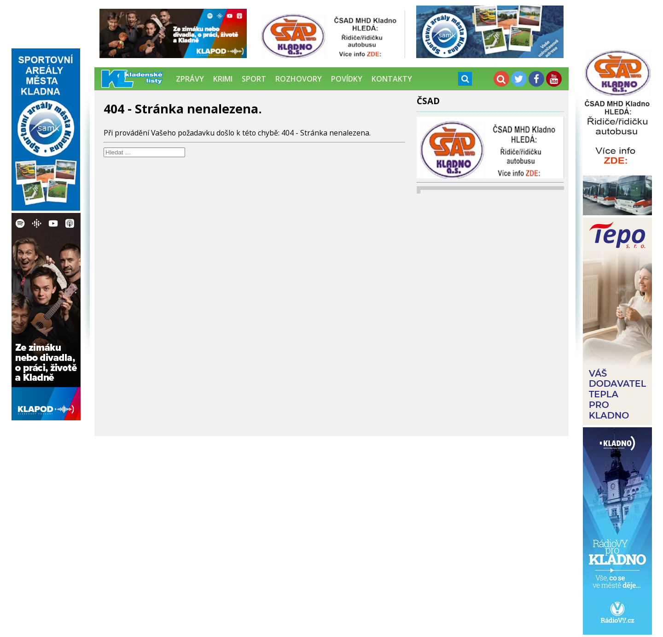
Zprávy (190, 79)
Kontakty (392, 79)
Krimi (223, 79)
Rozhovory (298, 79)
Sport (254, 79)
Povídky (346, 79)
